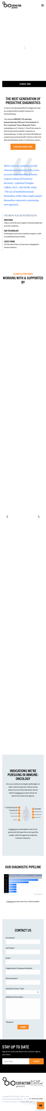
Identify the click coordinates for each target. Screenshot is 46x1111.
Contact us (19, 793)
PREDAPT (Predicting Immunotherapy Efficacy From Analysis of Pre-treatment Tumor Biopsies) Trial (21, 122)
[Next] (38, 516)
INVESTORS (8, 220)
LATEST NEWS (9, 241)
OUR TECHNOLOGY (11, 230)
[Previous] (7, 516)
